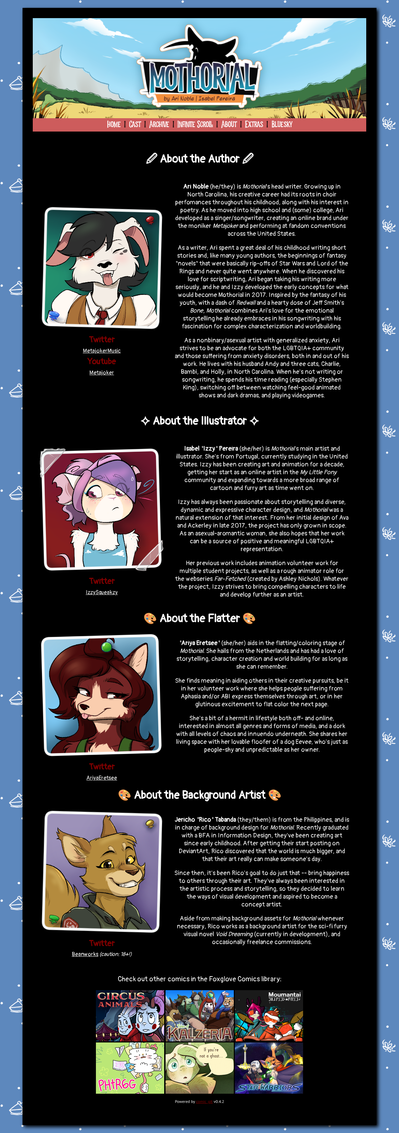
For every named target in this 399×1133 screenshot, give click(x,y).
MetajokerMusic (102, 350)
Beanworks (85, 954)
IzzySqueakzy (102, 592)
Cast (135, 125)
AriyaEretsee (101, 778)
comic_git (204, 1101)
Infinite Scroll (195, 125)
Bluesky (281, 125)
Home (114, 125)
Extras (254, 125)
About (229, 125)
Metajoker (101, 372)
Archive (159, 125)
